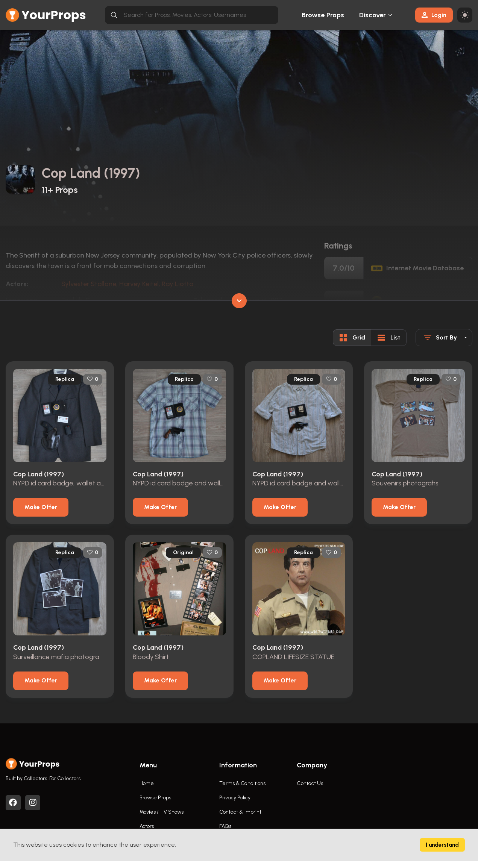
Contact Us (310, 783)
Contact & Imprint (240, 812)
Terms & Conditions (242, 783)
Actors (147, 826)
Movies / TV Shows (162, 812)
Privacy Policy (234, 797)
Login (434, 14)
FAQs (225, 826)
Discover (372, 15)
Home (147, 783)
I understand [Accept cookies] (442, 844)
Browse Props (323, 15)
